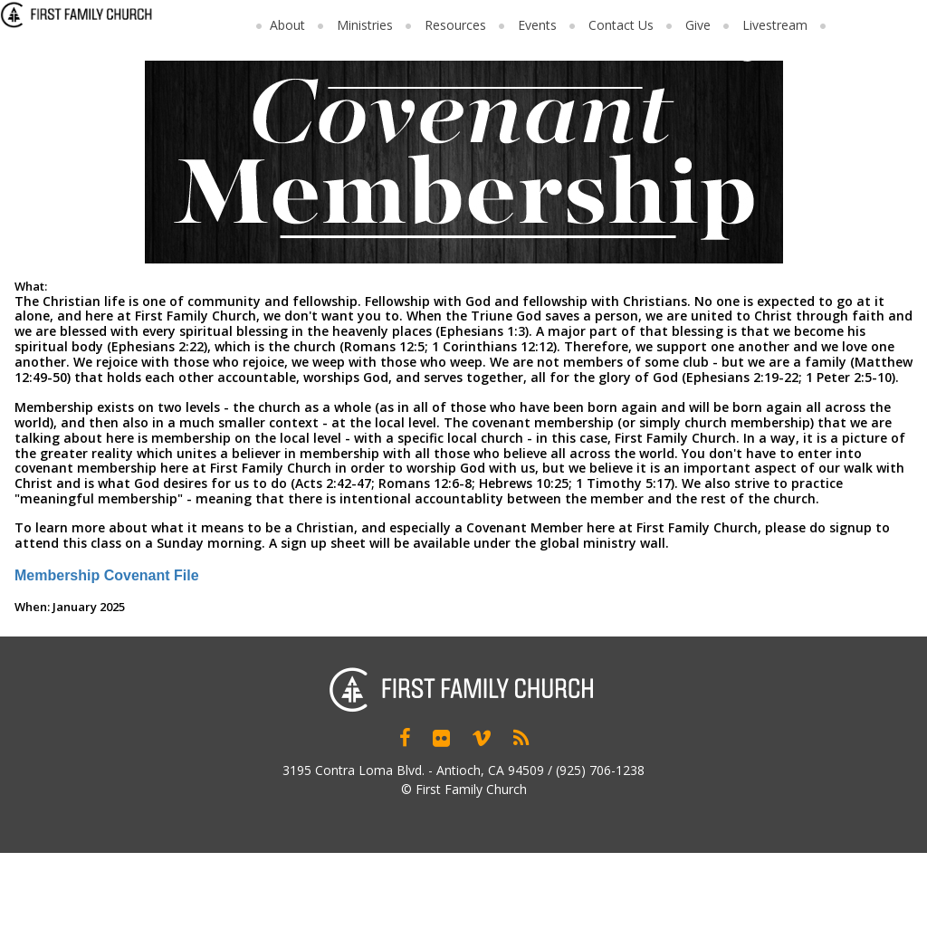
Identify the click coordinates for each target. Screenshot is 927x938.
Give (698, 25)
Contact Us (621, 25)
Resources (455, 25)
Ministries (365, 25)
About (287, 25)
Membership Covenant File (106, 575)
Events (537, 25)
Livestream (775, 25)
